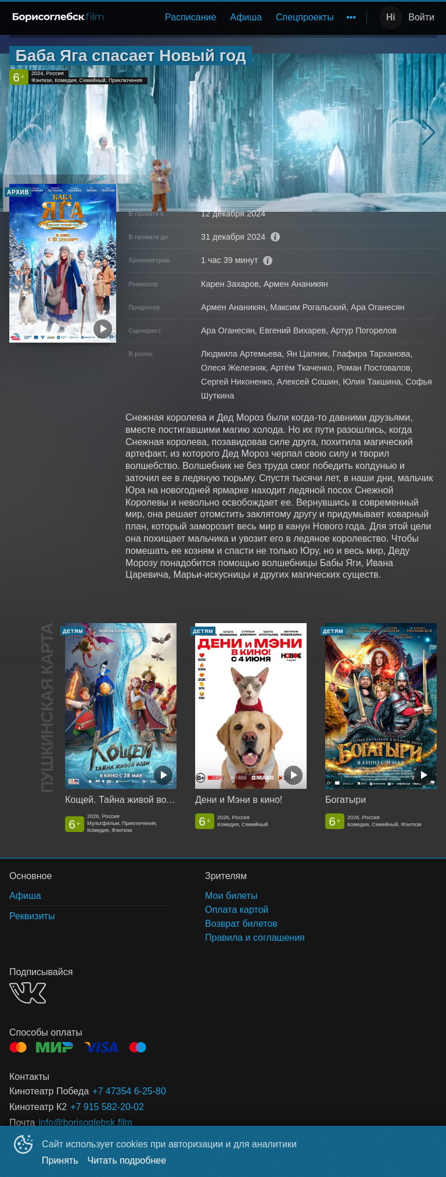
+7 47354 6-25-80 (129, 1091)
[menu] (239, 17)
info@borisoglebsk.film (85, 1123)
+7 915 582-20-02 (107, 1107)
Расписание (190, 17)
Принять (60, 1160)
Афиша (246, 17)
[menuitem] (190, 17)
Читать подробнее (127, 1160)
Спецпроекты (305, 17)
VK (27, 993)
